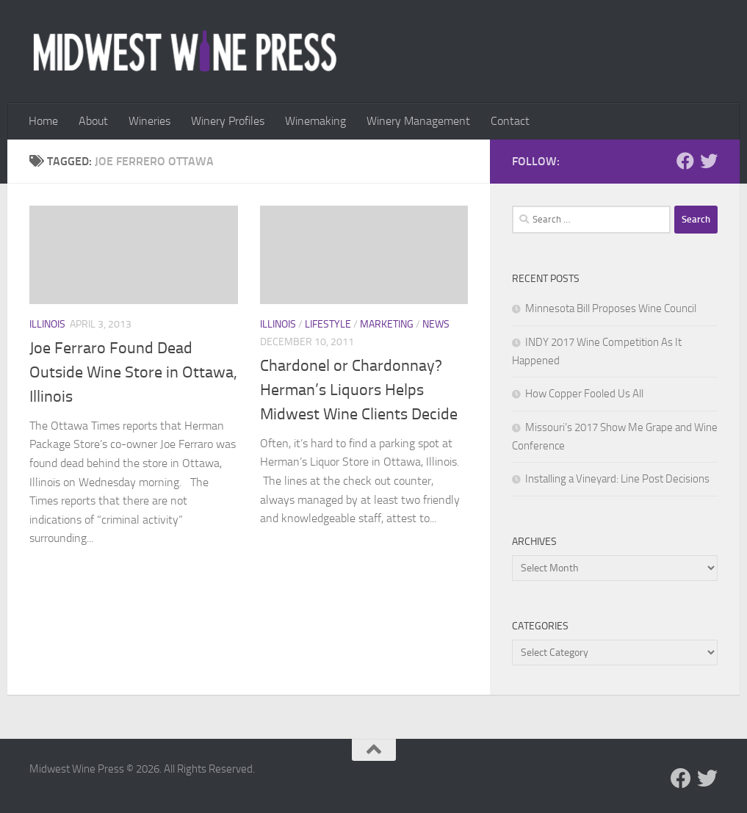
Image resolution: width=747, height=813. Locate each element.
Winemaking (315, 121)
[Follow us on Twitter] (709, 161)
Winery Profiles (227, 121)
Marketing (387, 324)
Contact (510, 121)
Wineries (149, 121)
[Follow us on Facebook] (685, 161)
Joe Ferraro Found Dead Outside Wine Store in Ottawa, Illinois (133, 372)
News (436, 324)
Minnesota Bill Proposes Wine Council (610, 308)
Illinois (47, 324)
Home (43, 121)
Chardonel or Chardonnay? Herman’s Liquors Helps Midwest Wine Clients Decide (359, 390)
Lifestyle (328, 324)
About (93, 121)
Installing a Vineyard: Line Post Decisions (617, 478)
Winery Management (418, 121)
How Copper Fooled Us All (584, 393)
